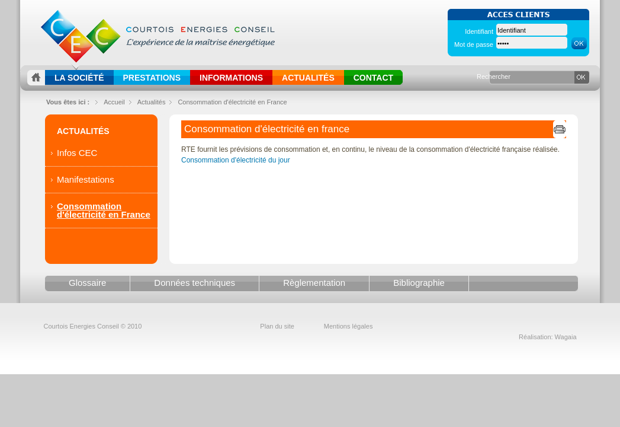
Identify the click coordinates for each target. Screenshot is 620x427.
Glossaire (87, 283)
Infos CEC (77, 153)
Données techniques (194, 283)
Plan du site (277, 326)
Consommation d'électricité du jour (235, 160)
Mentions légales (348, 326)
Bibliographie (419, 283)
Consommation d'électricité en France (232, 102)
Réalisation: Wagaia (547, 336)
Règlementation (314, 283)
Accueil (114, 102)
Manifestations (85, 179)
